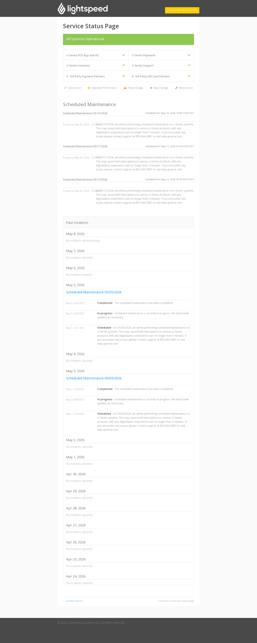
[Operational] (123, 55)
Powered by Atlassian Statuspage (176, 600)
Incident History (73, 600)
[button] (182, 10)
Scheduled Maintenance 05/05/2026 (94, 292)
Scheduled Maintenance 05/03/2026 (94, 378)
